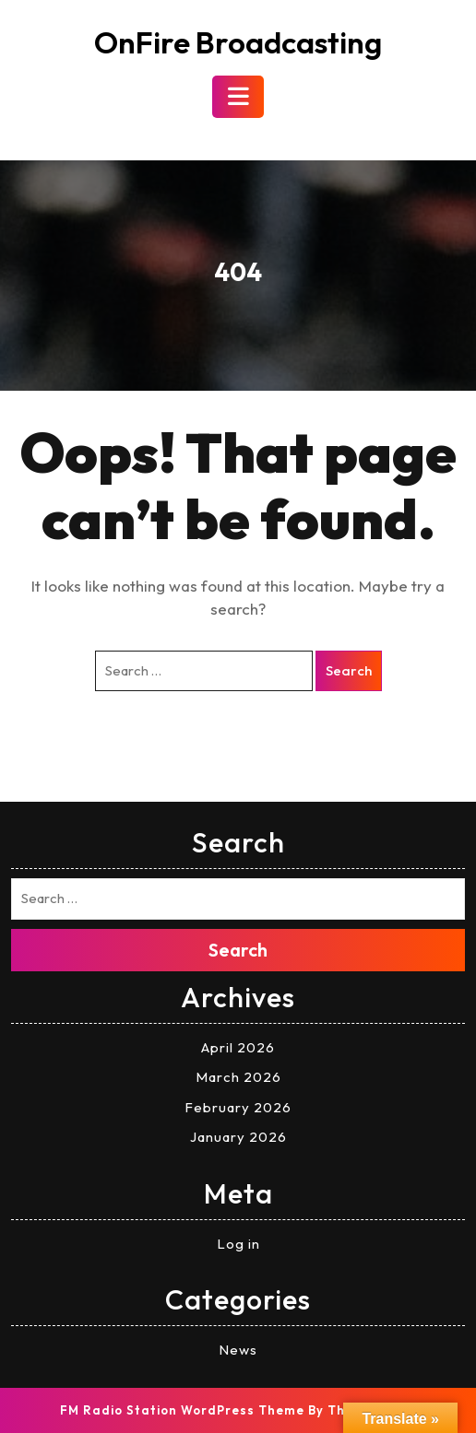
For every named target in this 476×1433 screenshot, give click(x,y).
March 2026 (238, 1077)
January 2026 (238, 1136)
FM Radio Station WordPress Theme (182, 1410)
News (238, 1349)
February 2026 (238, 1107)
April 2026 (238, 1047)
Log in (238, 1243)
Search (349, 670)
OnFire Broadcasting (238, 42)
